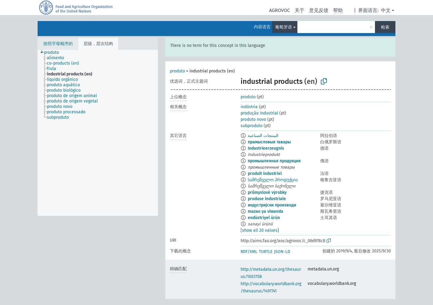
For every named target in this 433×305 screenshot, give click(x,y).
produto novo (253, 119)
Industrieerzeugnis (266, 148)
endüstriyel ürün (264, 217)
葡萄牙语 (283, 27)
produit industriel (265, 173)
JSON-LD (282, 251)
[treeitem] (54, 52)
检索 (385, 27)
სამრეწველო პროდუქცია (273, 179)
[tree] (98, 133)
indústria (249, 106)
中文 (386, 10)
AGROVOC (279, 10)
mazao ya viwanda (265, 211)
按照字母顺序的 (58, 43)
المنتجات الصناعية (263, 135)
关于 (299, 10)
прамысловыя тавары (269, 142)
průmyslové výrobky (267, 192)
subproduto (252, 125)
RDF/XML (249, 251)
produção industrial (259, 113)
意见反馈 (318, 10)
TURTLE (265, 251)
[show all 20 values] (260, 230)
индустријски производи (272, 205)
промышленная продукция (274, 160)
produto (177, 71)
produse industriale (267, 198)
